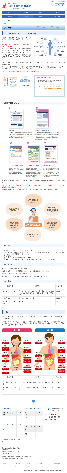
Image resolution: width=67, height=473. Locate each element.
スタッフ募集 (57, 16)
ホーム (9, 12)
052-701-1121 (8, 453)
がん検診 (26, 16)
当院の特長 (25, 12)
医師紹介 (41, 12)
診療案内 (10, 16)
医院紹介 (41, 16)
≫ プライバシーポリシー (55, 463)
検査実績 (57, 12)
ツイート (5, 23)
